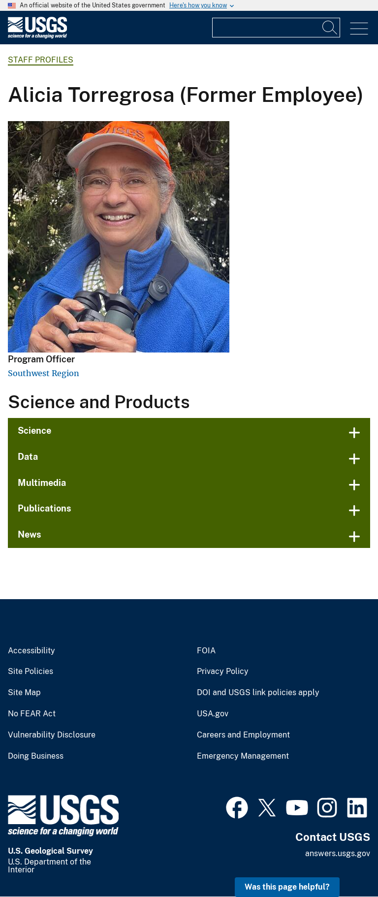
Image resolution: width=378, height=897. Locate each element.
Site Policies (30, 671)
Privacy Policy (223, 671)
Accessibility (31, 650)
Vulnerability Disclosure (51, 735)
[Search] (330, 27)
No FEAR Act (32, 713)
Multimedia (42, 483)
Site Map (24, 692)
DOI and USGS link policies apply (258, 692)
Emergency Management (243, 756)
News (29, 534)
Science (34, 430)
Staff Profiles (40, 59)
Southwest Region (43, 373)
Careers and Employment (243, 735)
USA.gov (212, 713)
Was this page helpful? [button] (287, 887)
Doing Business (35, 756)
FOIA (206, 650)
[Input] (276, 27)
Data (28, 456)
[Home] (37, 36)
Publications (44, 508)
